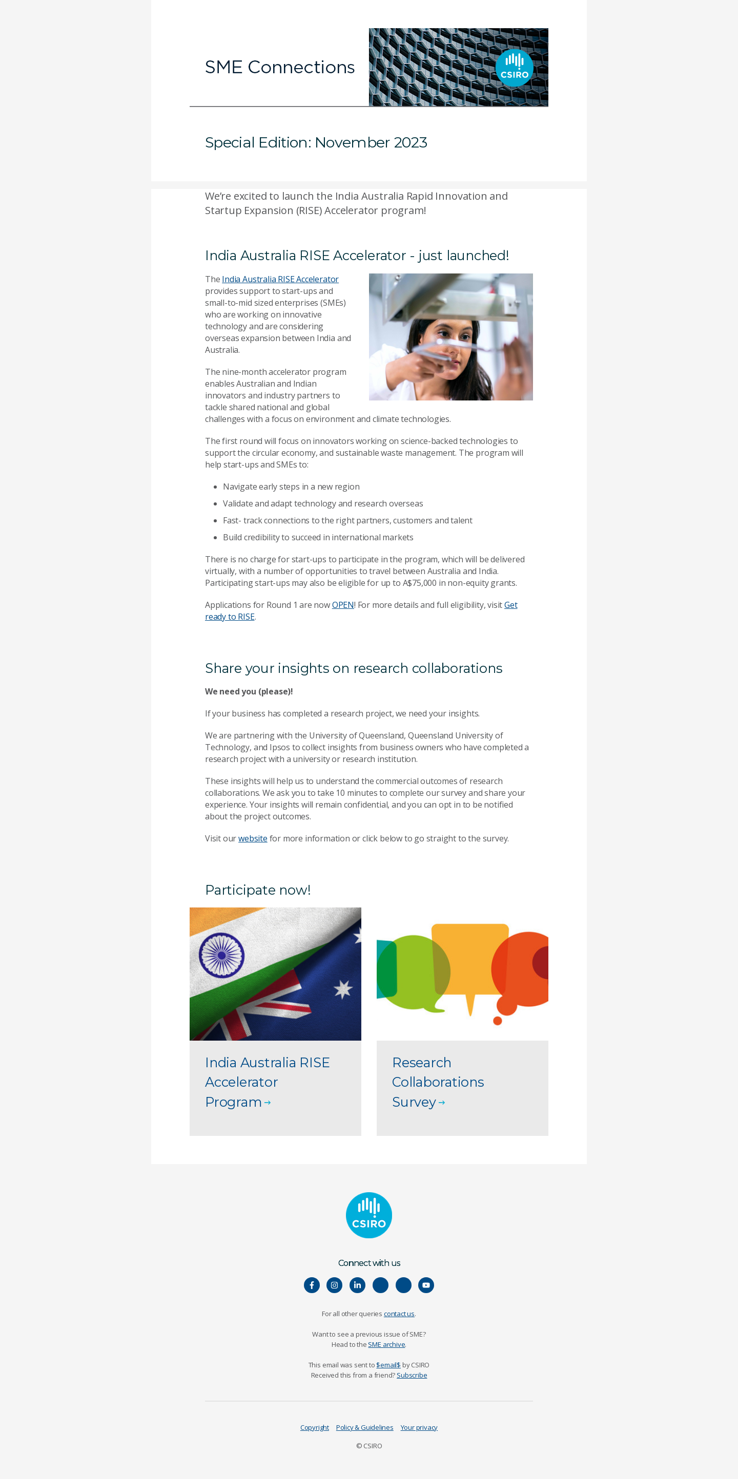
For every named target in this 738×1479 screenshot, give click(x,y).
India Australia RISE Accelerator (280, 279)
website (253, 838)
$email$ (388, 1364)
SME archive (386, 1344)
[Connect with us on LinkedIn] (357, 1285)
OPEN (343, 604)
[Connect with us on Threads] (404, 1285)
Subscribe (412, 1375)
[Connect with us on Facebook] (312, 1285)
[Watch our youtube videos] (426, 1285)
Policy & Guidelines (365, 1427)
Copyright (314, 1427)
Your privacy (419, 1427)
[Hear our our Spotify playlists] (380, 1285)
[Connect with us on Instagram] (334, 1285)
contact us (399, 1313)
